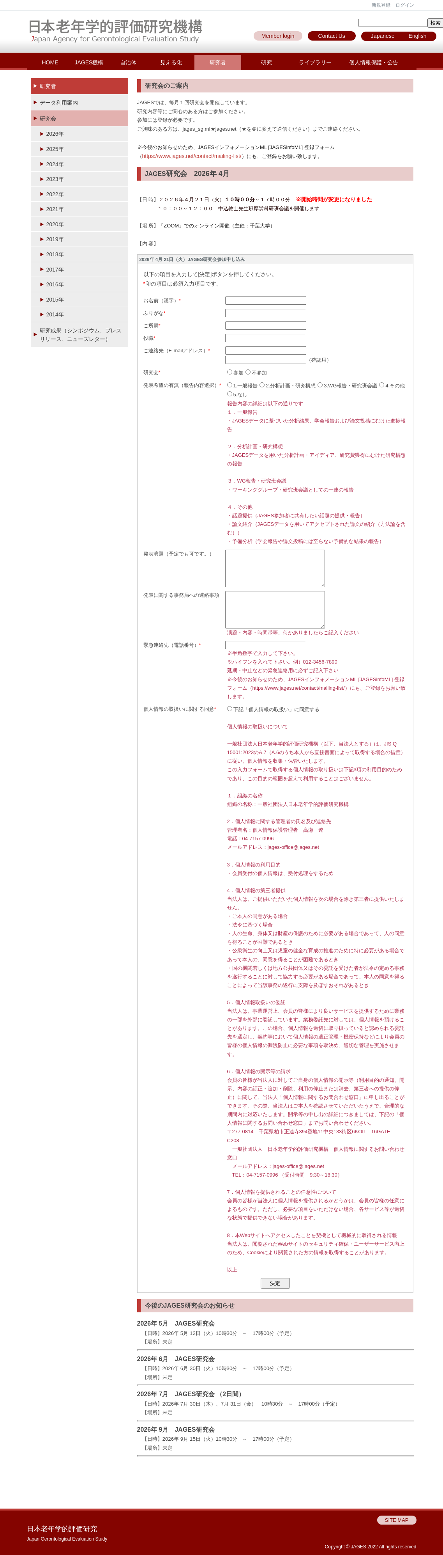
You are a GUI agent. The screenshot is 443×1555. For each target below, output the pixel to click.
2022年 (55, 194)
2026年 (55, 134)
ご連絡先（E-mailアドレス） (175, 350)
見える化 (171, 62)
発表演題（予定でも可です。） (178, 554)
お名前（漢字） (161, 301)
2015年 (55, 299)
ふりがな (153, 313)
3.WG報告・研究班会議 (347, 386)
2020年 (55, 224)
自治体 (128, 62)
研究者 (218, 62)
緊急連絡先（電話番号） (171, 645)
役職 (148, 338)
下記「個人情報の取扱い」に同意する (273, 709)
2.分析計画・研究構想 (287, 386)
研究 (266, 62)
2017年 (55, 269)
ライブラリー (315, 62)
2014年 (55, 314)
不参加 (256, 373)
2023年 (55, 179)
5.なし (237, 395)
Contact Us (331, 36)
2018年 (55, 254)
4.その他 (392, 386)
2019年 (55, 239)
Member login (278, 36)
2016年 (55, 284)
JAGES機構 (89, 62)
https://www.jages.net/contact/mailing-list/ (192, 156)
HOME (50, 62)
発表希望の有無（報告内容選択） (181, 385)
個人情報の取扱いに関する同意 (178, 709)
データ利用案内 (59, 102)
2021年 (55, 209)
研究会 (48, 118)
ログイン (404, 5)
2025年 (55, 149)
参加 (235, 373)
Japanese (383, 36)
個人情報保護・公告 (373, 62)
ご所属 (151, 325)
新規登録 (381, 5)
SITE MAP (397, 1520)
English (418, 36)
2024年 (55, 164)
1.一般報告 (242, 386)
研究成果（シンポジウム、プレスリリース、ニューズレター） (81, 334)
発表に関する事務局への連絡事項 (181, 595)
